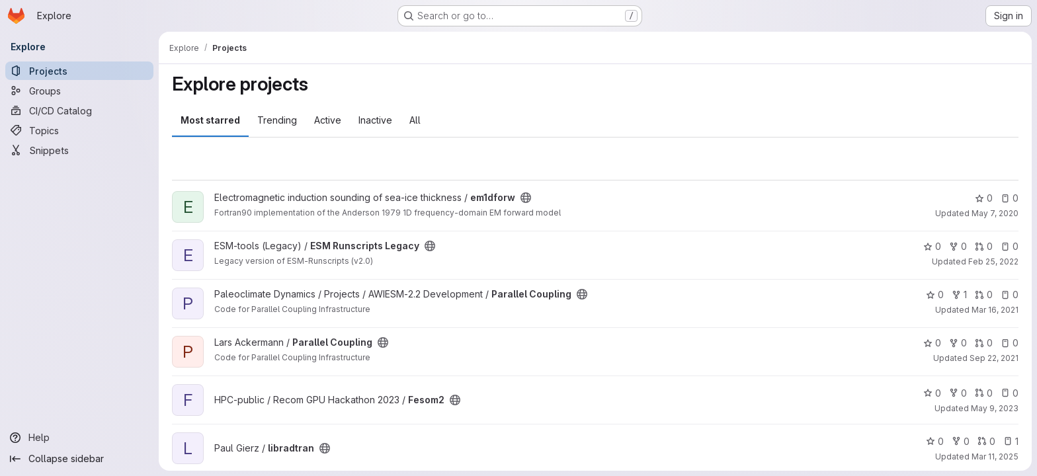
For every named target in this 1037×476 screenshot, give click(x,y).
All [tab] (415, 120)
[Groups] (79, 90)
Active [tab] (327, 120)
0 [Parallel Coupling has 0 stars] (935, 294)
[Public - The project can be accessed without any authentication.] (525, 197)
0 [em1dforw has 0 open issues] (1009, 198)
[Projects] (79, 70)
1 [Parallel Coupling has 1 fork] (959, 294)
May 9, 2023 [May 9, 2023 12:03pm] (994, 408)
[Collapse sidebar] (79, 459)
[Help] (79, 437)
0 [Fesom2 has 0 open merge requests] (984, 393)
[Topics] (79, 130)
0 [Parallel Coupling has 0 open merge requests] (984, 294)
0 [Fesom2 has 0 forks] (958, 393)
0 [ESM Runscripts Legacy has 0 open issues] (1009, 246)
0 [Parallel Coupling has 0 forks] (958, 342)
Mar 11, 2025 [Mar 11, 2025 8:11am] (995, 456)
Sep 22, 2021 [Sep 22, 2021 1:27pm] (994, 358)
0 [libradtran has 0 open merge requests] (986, 441)
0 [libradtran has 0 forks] (961, 441)
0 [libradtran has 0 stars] (935, 441)
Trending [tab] (277, 120)
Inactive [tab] (375, 120)
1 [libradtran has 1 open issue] (1010, 441)
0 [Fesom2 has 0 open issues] (1009, 393)
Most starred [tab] (210, 120)
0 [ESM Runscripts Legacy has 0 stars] (932, 246)
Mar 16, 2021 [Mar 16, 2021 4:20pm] (995, 310)
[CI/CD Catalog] (79, 110)
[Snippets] (79, 150)
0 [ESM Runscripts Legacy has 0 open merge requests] (984, 246)
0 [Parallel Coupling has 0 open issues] (1009, 294)
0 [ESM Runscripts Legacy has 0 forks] (958, 246)
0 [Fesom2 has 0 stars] (932, 393)
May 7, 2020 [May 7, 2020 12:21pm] (995, 213)
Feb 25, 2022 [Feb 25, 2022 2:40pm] (993, 261)
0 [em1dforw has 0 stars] (984, 198)
